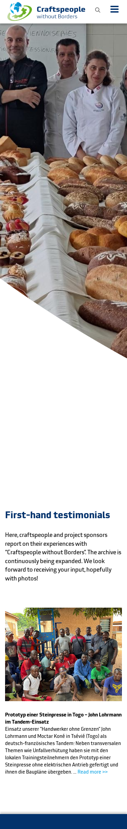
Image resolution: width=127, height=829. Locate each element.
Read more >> (93, 772)
